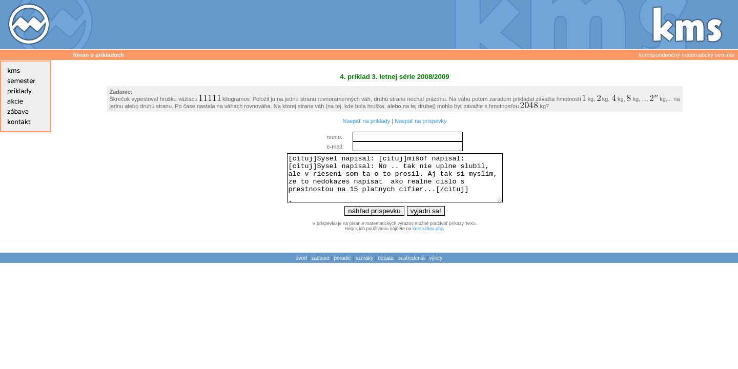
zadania (321, 267)
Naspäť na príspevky (420, 121)
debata (386, 267)
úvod (301, 267)
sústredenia (411, 267)
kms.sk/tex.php (428, 237)
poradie (342, 267)
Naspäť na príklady (366, 121)
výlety (436, 267)
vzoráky (364, 267)
